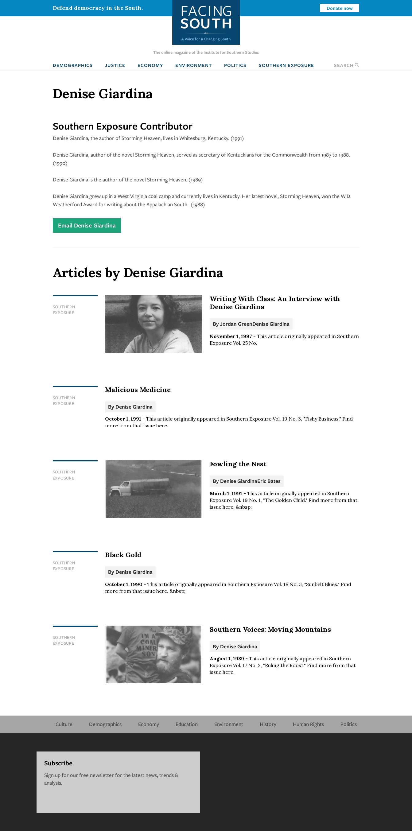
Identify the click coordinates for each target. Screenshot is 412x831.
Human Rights (308, 724)
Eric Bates (269, 480)
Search (346, 65)
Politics (235, 65)
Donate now (340, 8)
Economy (150, 65)
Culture (64, 724)
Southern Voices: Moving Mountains (270, 629)
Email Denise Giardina (87, 225)
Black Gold (123, 554)
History (268, 724)
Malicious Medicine (138, 389)
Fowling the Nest (238, 464)
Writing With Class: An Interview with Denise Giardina (275, 302)
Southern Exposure (286, 65)
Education (187, 724)
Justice (115, 65)
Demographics (73, 65)
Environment (193, 65)
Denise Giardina (271, 323)
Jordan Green (236, 323)
